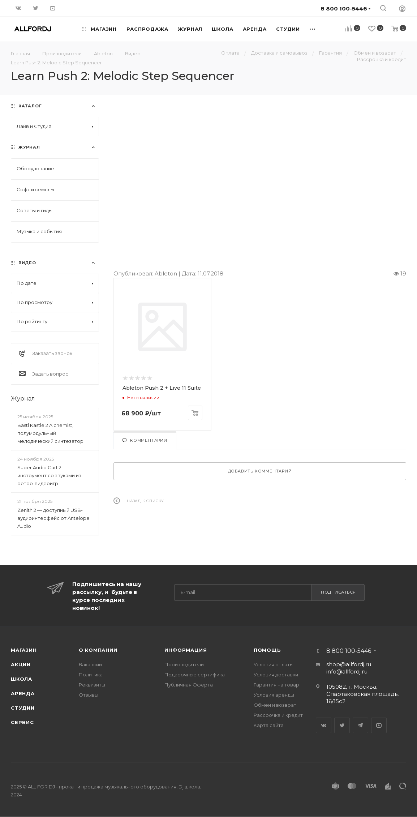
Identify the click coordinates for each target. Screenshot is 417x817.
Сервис (22, 722)
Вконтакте (323, 725)
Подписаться (338, 592)
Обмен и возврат (275, 705)
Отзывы (88, 695)
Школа (21, 679)
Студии (23, 708)
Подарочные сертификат (195, 674)
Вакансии (90, 664)
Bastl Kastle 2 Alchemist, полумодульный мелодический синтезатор (50, 433)
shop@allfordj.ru (348, 664)
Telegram (360, 725)
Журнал (23, 398)
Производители (184, 664)
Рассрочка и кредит (278, 715)
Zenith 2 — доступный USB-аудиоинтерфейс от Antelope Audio (53, 518)
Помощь (267, 650)
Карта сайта (269, 725)
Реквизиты (92, 685)
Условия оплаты (273, 664)
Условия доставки (276, 674)
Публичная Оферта (188, 685)
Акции (21, 664)
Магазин (24, 650)
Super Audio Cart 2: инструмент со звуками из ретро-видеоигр (49, 475)
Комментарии (144, 440)
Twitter (342, 725)
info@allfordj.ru (346, 671)
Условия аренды (274, 695)
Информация (185, 650)
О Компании (98, 650)
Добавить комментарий (260, 471)
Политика (91, 674)
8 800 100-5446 (348, 651)
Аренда (23, 693)
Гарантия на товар (276, 685)
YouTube (379, 725)
